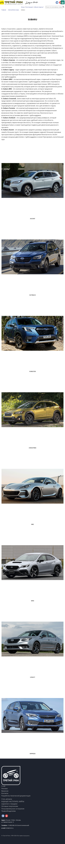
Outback (32, 295)
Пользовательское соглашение (12, 809)
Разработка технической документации (15, 796)
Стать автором (6, 799)
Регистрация (29, 7)
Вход (22, 7)
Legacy (32, 677)
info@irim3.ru (7, 828)
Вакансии (4, 791)
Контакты (4, 793)
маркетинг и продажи (9, 804)
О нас (3, 786)
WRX (32, 601)
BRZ (32, 524)
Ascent (32, 218)
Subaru (32, 19)
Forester (32, 371)
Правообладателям (8, 811)
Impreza (32, 753)
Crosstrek (32, 448)
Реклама (4, 788)
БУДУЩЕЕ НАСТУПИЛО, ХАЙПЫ (12, 801)
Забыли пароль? (39, 7)
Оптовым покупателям (9, 806)
